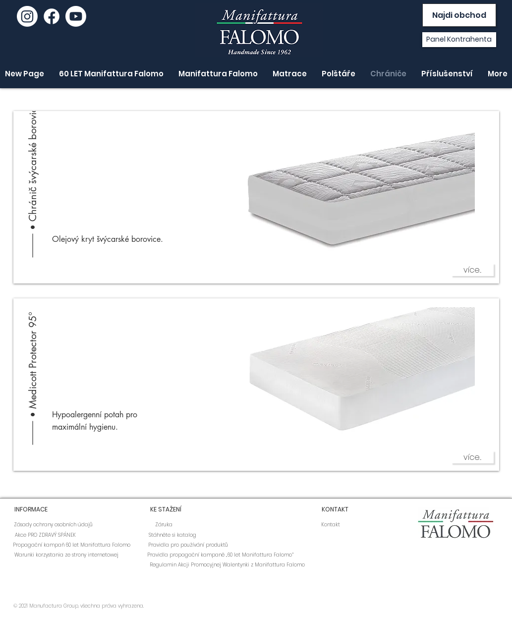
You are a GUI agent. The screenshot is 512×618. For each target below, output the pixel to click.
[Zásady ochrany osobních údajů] (53, 525)
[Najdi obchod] (459, 15)
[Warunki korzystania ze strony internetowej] (66, 555)
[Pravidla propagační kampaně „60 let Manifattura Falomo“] (220, 555)
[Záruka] (164, 525)
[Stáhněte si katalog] (172, 535)
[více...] (472, 269)
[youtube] (75, 16)
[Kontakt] (330, 525)
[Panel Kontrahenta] (459, 39)
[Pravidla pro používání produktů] (188, 545)
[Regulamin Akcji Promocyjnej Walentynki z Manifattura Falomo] (227, 565)
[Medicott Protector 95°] (32, 343)
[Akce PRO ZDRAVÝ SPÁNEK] (45, 535)
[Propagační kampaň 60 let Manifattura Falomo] (71, 545)
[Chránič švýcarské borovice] (32, 156)
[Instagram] (27, 16)
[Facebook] (51, 16)
